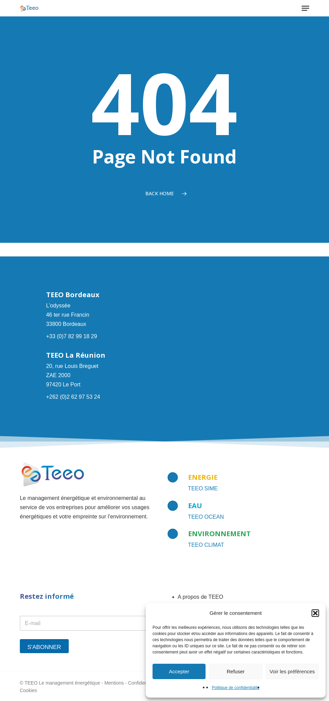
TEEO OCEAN (206, 517)
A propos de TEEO (200, 597)
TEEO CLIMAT (206, 545)
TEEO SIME (203, 488)
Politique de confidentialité (235, 687)
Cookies (28, 690)
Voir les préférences (292, 671)
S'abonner (44, 647)
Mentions (114, 683)
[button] (315, 613)
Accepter (179, 671)
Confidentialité (143, 683)
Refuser (236, 671)
